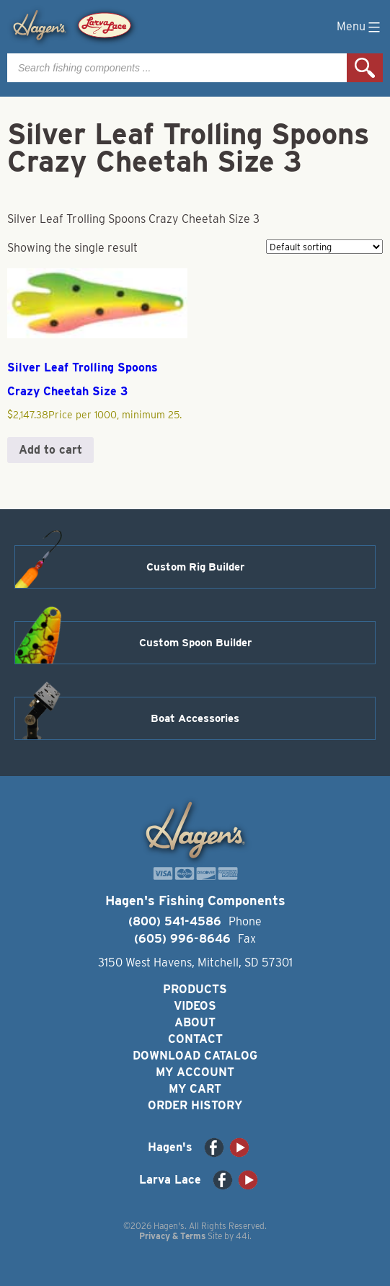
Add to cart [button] (50, 450)
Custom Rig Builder (195, 566)
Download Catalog (195, 1055)
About (195, 1022)
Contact (195, 1039)
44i (242, 1235)
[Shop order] (324, 246)
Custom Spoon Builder (195, 642)
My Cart (195, 1089)
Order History (195, 1105)
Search (365, 67)
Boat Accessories (195, 718)
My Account (195, 1072)
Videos (195, 1006)
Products (195, 989)
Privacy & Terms (172, 1235)
